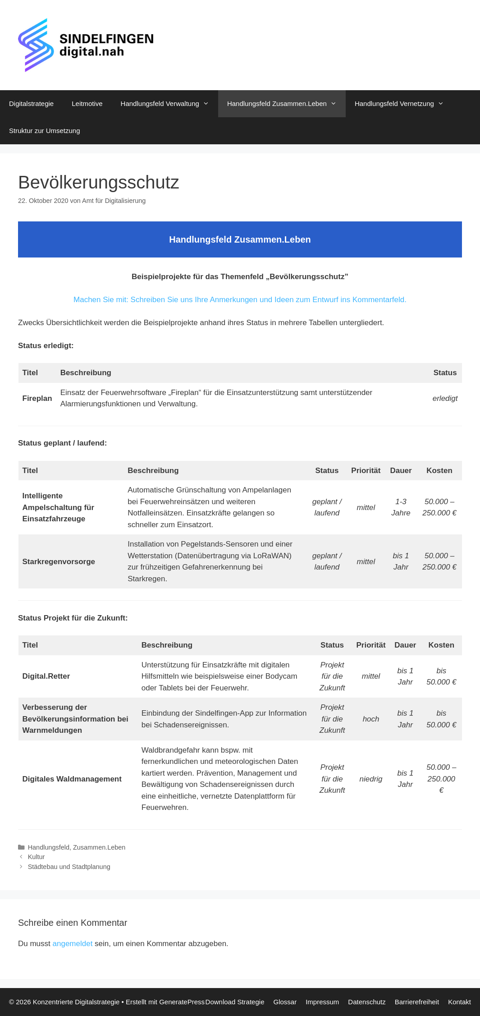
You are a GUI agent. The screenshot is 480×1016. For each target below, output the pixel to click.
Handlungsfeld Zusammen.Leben (286, 103)
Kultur (36, 856)
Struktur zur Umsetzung (44, 130)
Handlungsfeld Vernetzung (404, 103)
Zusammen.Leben (99, 847)
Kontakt (459, 1002)
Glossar (285, 1002)
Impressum (322, 1002)
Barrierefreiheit (417, 1002)
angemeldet (73, 943)
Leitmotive (87, 103)
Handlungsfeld (48, 847)
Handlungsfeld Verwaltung (169, 103)
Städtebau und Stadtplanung (69, 866)
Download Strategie (235, 1002)
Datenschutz (366, 1002)
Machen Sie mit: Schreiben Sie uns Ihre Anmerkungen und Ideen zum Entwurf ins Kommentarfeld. (240, 299)
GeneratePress (182, 1002)
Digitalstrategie (31, 103)
